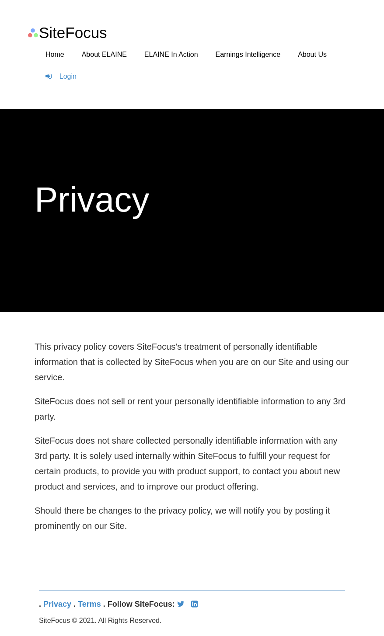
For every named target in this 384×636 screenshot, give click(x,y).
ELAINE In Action (171, 54)
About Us (312, 54)
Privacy (57, 604)
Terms (89, 604)
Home (54, 54)
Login (61, 76)
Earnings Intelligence (248, 54)
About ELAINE (104, 54)
